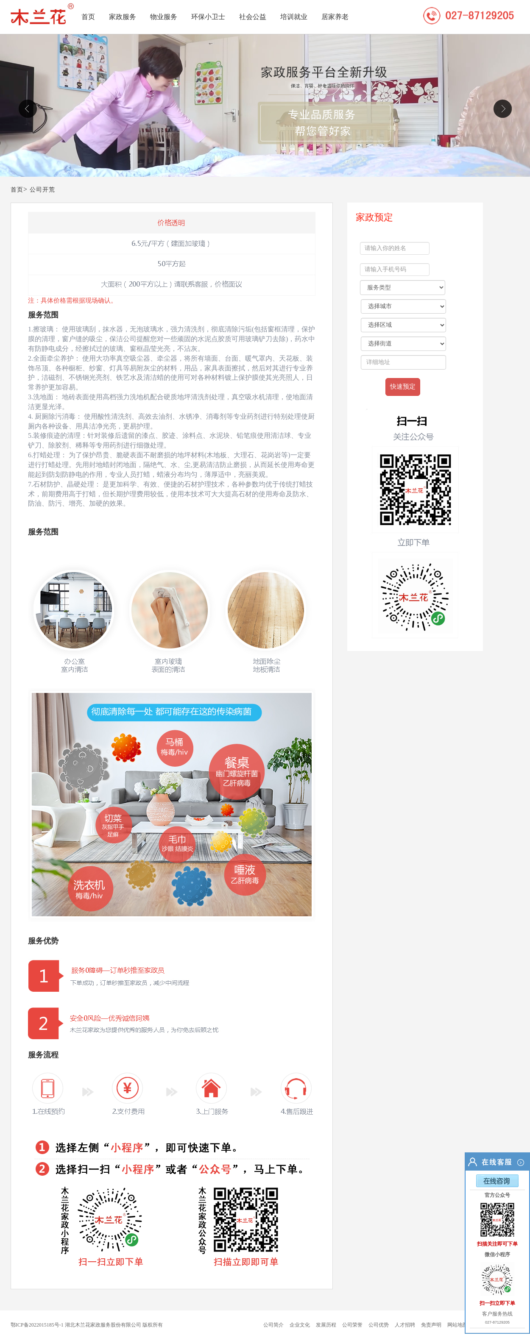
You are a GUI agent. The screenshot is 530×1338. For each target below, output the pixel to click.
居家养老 (335, 16)
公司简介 (273, 1325)
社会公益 (252, 16)
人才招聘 (405, 1325)
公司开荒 (42, 189)
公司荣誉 (352, 1325)
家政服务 (122, 16)
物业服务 (163, 16)
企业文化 (300, 1325)
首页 (88, 16)
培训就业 (293, 16)
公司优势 (378, 1325)
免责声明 (431, 1325)
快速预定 (403, 386)
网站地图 (457, 1325)
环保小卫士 (208, 16)
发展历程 (326, 1325)
